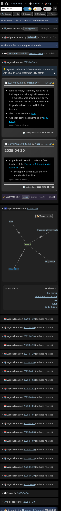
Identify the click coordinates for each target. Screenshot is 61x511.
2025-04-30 (23, 493)
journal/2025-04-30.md (19, 143)
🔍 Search (6, 14)
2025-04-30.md (15, 82)
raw (46, 82)
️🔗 (50, 82)
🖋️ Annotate (53, 14)
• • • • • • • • (30, 28)
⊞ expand (27, 14)
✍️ (53, 82)
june (54, 303)
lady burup (51, 306)
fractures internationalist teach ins (46, 296)
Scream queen (36, 53)
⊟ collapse (40, 14)
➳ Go (16, 14)
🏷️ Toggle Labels (44, 216)
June (33, 113)
